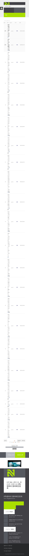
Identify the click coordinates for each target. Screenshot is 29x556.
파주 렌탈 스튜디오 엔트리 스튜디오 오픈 (8, 30)
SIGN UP (20, 455)
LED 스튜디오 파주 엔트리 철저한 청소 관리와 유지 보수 (8, 126)
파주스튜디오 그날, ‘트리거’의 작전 (15, 524)
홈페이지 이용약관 (8, 545)
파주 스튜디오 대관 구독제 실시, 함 (15, 515)
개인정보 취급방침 (8, 548)
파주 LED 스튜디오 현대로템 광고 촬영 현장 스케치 (8, 201)
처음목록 (19, 440)
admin (12, 31)
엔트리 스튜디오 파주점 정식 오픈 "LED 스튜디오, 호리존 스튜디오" (9, 245)
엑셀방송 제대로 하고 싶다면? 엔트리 (16, 519)
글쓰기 (5, 440)
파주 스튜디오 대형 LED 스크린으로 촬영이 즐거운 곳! (8, 287)
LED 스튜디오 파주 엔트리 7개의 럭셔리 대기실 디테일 (8, 83)
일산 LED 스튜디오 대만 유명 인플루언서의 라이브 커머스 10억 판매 (9, 181)
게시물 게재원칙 (7, 551)
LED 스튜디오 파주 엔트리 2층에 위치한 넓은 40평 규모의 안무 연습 (9, 104)
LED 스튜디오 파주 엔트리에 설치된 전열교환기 (8, 145)
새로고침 (23, 440)
